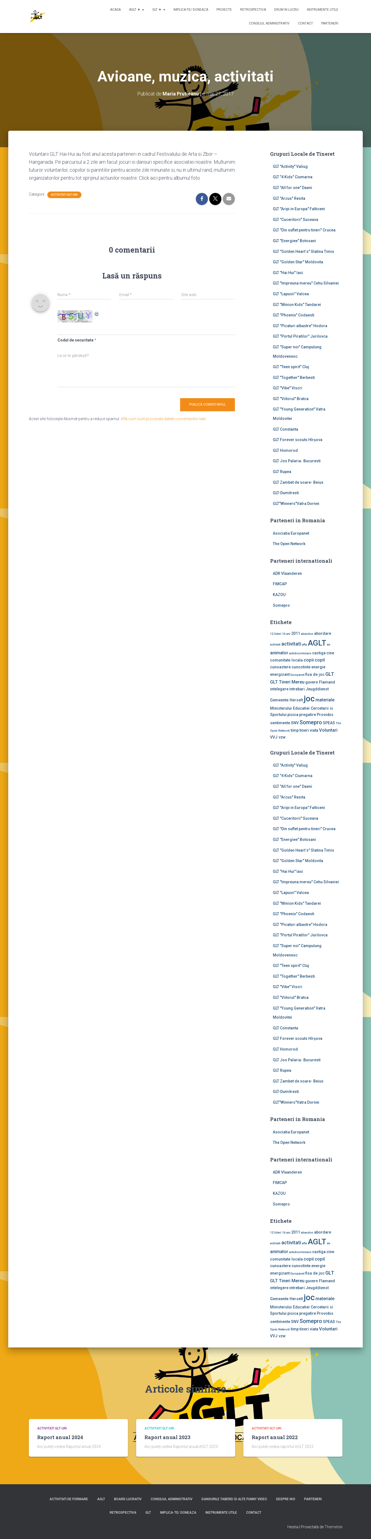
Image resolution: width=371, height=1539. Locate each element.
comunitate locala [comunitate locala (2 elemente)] (286, 660)
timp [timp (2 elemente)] (295, 730)
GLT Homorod (285, 450)
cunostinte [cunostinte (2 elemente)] (301, 667)
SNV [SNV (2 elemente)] (295, 723)
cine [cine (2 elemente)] (330, 653)
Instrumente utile (322, 10)
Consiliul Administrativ (269, 23)
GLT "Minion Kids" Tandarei (297, 304)
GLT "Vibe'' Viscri (287, 388)
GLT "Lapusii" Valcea (291, 294)
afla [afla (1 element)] (304, 644)
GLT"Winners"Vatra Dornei (296, 503)
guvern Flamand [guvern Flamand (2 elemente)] (320, 682)
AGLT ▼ (136, 10)
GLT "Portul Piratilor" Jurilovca (300, 336)
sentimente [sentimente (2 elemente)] (280, 723)
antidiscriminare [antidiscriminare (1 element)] (300, 653)
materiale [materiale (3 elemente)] (324, 699)
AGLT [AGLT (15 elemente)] (317, 642)
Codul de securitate (75, 340)
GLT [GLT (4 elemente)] (329, 674)
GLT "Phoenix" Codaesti (293, 315)
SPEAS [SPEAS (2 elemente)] (329, 723)
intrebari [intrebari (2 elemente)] (297, 689)
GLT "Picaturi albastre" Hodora (300, 326)
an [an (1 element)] (328, 644)
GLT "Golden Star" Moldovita (298, 262)
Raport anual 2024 (60, 1437)
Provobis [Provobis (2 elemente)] (325, 714)
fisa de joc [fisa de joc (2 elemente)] (315, 674)
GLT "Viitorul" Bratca (291, 399)
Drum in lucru (286, 10)
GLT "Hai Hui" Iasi (288, 272)
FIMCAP (280, 584)
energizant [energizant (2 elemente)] (280, 674)
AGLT (101, 1499)
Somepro (281, 605)
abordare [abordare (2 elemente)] (322, 633)
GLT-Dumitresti (286, 493)
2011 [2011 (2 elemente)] (295, 633)
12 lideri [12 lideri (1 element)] (275, 634)
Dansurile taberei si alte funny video (234, 1499)
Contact (305, 23)
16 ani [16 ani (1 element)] (286, 634)
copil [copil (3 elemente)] (320, 660)
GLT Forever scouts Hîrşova (297, 440)
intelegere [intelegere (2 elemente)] (279, 689)
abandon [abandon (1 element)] (307, 634)
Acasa (115, 10)
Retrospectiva (253, 10)
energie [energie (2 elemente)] (318, 667)
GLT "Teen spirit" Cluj (291, 367)
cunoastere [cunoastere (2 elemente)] (280, 667)
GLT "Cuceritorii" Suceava (295, 219)
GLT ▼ (158, 10)
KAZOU (279, 594)
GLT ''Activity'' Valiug (290, 166)
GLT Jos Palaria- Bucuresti (297, 461)
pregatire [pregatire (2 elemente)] (307, 714)
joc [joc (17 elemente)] (309, 698)
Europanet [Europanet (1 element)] (297, 675)
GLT (148, 1513)
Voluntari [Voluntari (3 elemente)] (328, 730)
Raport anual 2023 (167, 1437)
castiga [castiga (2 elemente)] (319, 653)
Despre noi (285, 1499)
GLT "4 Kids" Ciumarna (292, 177)
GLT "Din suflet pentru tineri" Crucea (304, 230)
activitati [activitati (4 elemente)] (291, 644)
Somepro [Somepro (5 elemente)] (310, 722)
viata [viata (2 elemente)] (314, 730)
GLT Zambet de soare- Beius (298, 482)
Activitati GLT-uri (64, 194)
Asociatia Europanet (291, 533)
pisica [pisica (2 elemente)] (292, 714)
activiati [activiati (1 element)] (275, 644)
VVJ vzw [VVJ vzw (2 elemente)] (278, 737)
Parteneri (329, 23)
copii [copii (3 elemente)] (309, 660)
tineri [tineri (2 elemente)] (304, 730)
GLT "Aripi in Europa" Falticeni (299, 209)
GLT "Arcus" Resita (289, 198)
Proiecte (224, 10)
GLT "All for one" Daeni (292, 187)
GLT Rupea (282, 471)
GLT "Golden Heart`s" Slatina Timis (303, 251)
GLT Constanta (285, 429)
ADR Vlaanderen (287, 573)
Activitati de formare (69, 1499)
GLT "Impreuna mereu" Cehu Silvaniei (306, 283)
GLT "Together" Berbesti (294, 377)
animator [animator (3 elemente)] (279, 652)
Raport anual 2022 (275, 1437)
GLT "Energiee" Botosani (294, 241)
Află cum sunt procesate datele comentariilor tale (163, 419)
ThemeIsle (333, 1527)
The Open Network (289, 544)
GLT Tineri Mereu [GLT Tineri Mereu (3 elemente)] (287, 682)
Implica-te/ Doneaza (191, 10)
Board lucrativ (128, 1499)
